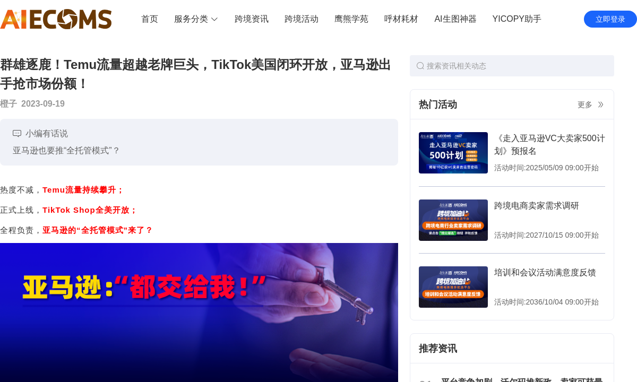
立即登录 (610, 19)
